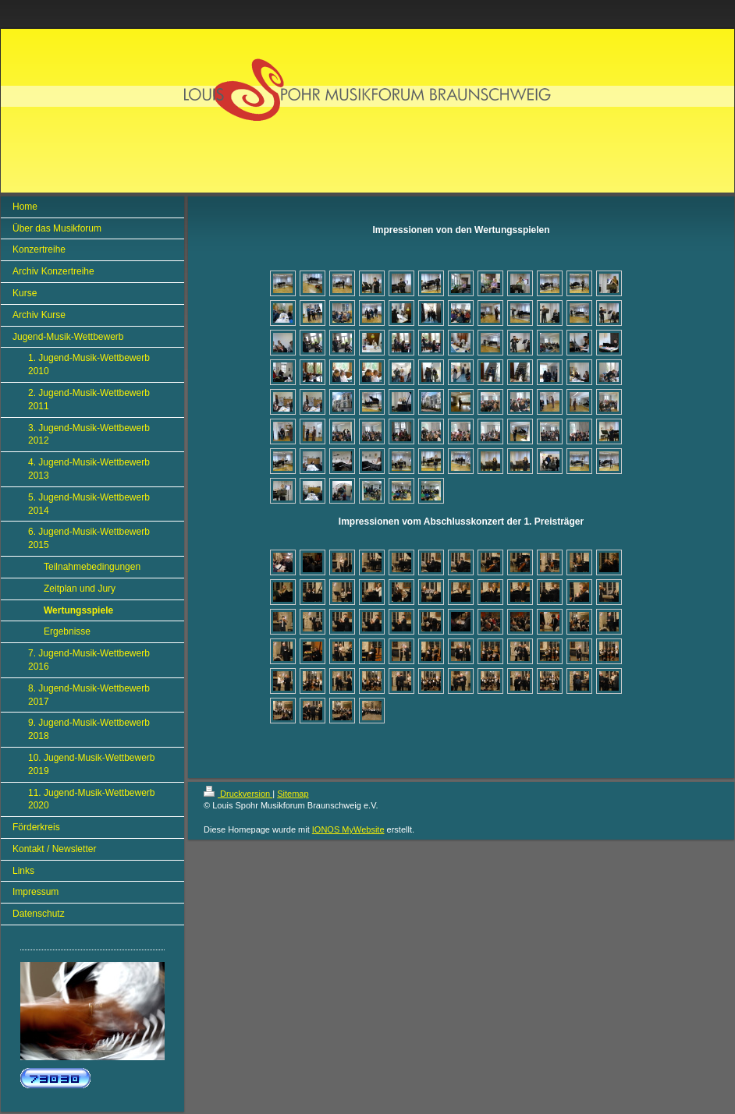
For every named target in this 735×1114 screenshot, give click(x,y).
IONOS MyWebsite (348, 829)
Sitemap (292, 793)
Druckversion (238, 793)
